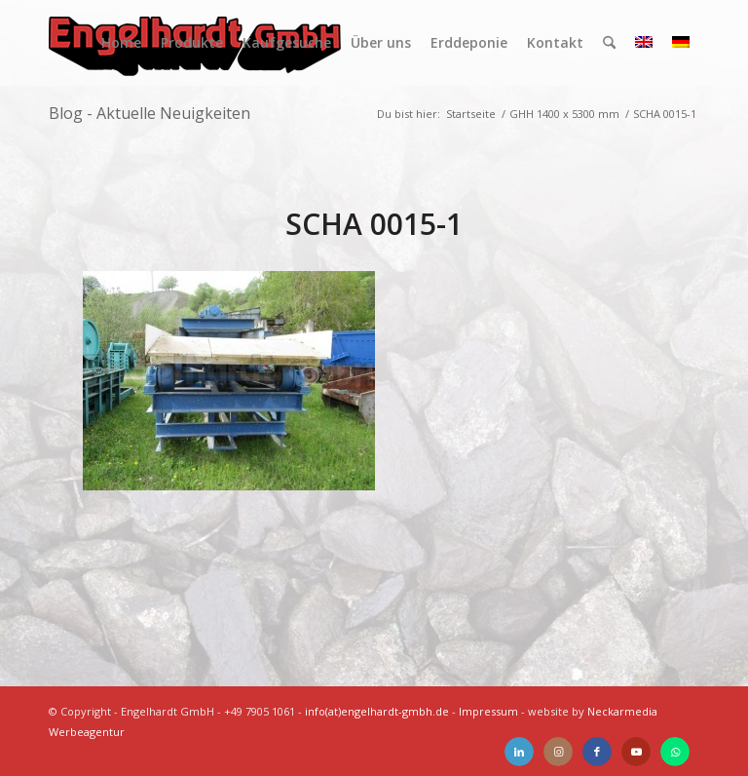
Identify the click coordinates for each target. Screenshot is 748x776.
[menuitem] (121, 43)
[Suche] (609, 43)
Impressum (488, 711)
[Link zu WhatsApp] (675, 751)
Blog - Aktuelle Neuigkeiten (149, 113)
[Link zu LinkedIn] (519, 751)
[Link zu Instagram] (558, 751)
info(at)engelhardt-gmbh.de (377, 711)
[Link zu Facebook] (597, 751)
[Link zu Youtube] (636, 751)
